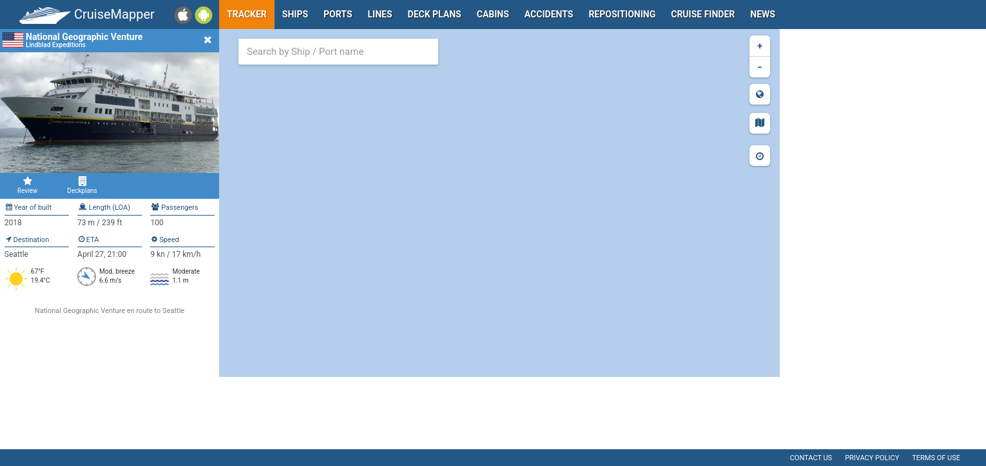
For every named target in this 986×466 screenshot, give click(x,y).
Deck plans (434, 14)
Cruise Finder (703, 14)
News (762, 14)
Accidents (549, 14)
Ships (295, 14)
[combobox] (338, 52)
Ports (338, 14)
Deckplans (82, 185)
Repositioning (621, 14)
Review (27, 185)
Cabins (493, 14)
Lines (380, 14)
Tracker (247, 14)
